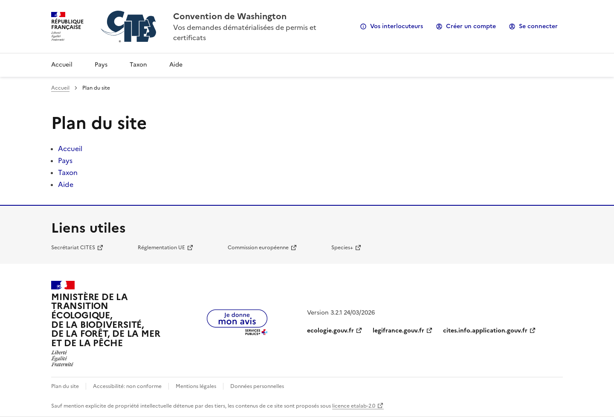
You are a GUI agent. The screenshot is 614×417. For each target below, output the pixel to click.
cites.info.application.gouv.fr (485, 330)
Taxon (138, 64)
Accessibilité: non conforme (127, 386)
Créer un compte (471, 26)
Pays (101, 64)
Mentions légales (196, 386)
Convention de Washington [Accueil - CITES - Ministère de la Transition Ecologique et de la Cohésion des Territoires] (230, 16)
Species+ (342, 247)
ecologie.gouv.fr (330, 330)
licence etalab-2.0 (353, 406)
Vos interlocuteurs (396, 26)
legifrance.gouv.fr (398, 330)
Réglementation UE (161, 247)
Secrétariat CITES (73, 247)
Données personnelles (257, 386)
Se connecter (538, 26)
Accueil (61, 64)
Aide (175, 64)
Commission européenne (258, 247)
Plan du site (65, 386)
